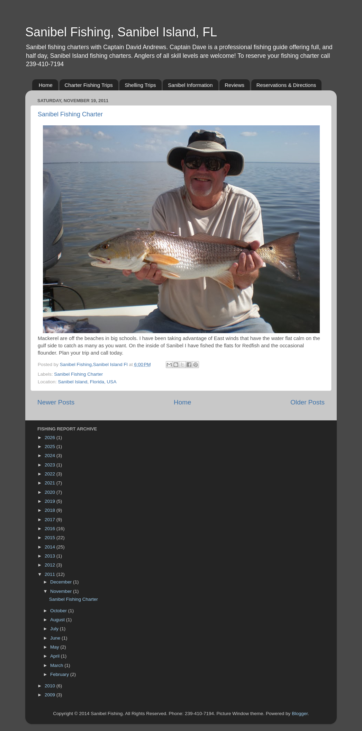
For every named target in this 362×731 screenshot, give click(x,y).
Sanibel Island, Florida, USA (87, 381)
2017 (50, 519)
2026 (50, 437)
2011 (50, 574)
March (57, 665)
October (59, 610)
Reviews (234, 85)
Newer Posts (55, 402)
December (61, 582)
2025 (50, 446)
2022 (50, 473)
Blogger (300, 713)
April (55, 656)
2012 (50, 565)
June (56, 638)
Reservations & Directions (286, 85)
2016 (50, 528)
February (60, 674)
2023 (50, 464)
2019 (50, 501)
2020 (50, 492)
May (55, 647)
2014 (50, 547)
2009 (50, 694)
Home (46, 85)
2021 (50, 482)
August (58, 619)
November (61, 591)
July (55, 628)
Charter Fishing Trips (89, 85)
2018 (50, 510)
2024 (50, 455)
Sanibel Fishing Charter (70, 114)
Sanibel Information (190, 85)
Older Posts (307, 402)
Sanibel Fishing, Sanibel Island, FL (121, 32)
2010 (50, 685)
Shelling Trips (140, 85)
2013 (50, 556)
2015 (50, 537)
